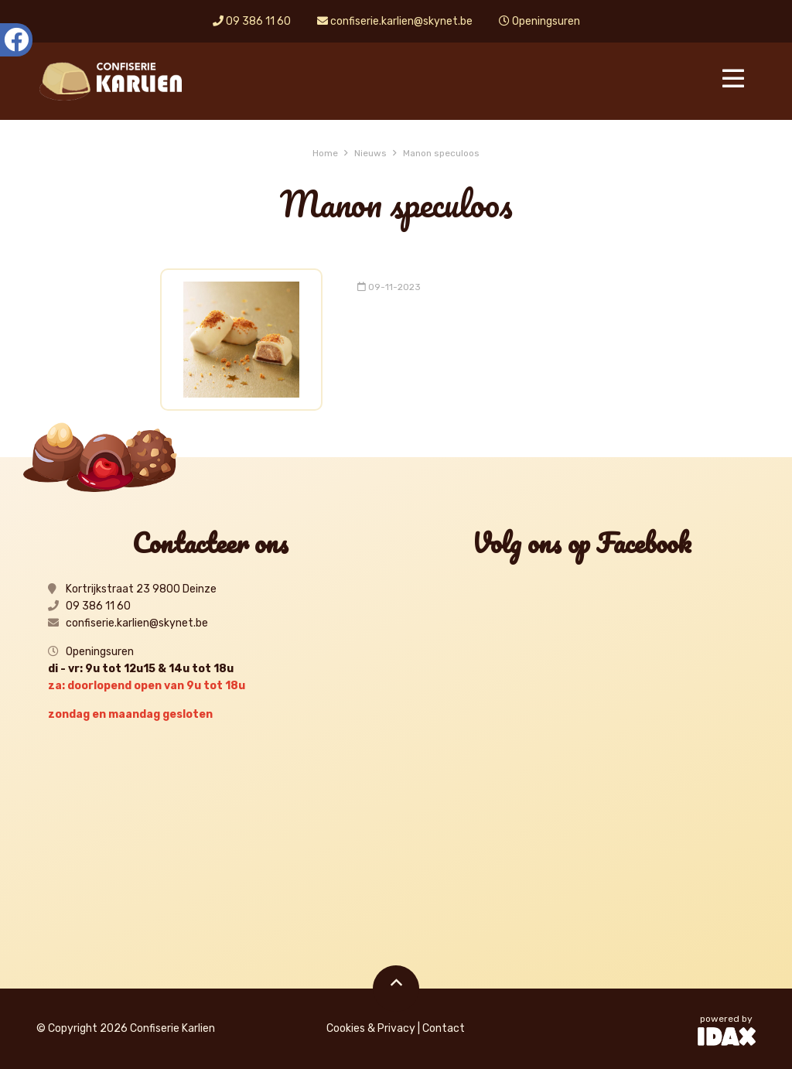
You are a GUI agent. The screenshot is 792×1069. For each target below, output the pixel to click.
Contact (443, 1028)
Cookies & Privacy (370, 1028)
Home (325, 153)
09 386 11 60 (252, 21)
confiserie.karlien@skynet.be (395, 21)
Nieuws (370, 153)
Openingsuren (539, 21)
